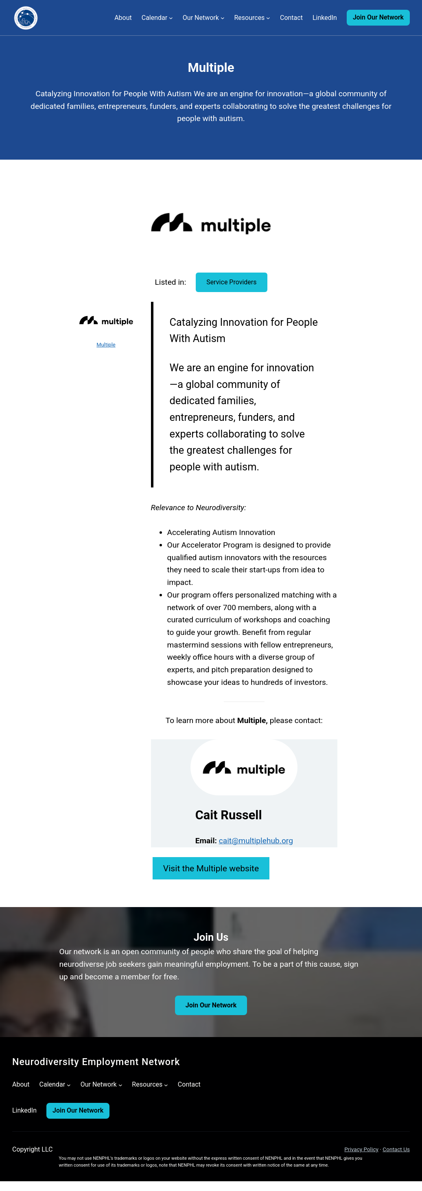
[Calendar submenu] (171, 18)
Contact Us (396, 1149)
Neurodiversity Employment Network (96, 1062)
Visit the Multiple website (211, 868)
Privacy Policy (361, 1149)
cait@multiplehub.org (256, 840)
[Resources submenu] (268, 18)
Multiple (105, 345)
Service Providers (231, 282)
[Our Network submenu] (223, 18)
